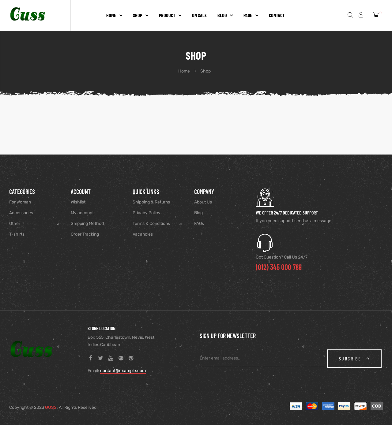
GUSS (51, 407)
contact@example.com (123, 370)
